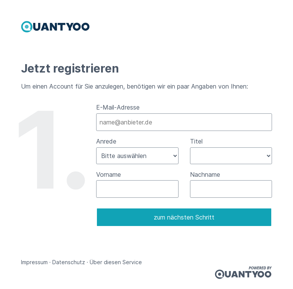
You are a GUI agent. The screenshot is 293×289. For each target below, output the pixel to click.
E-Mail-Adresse (118, 107)
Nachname (205, 174)
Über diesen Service (116, 262)
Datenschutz (68, 262)
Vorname (108, 174)
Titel (196, 141)
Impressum (34, 262)
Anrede (106, 141)
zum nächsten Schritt (184, 217)
